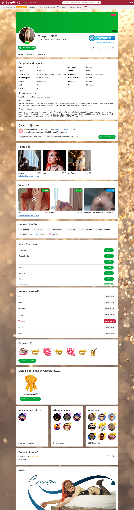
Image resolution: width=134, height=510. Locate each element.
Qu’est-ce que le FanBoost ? (106, 42)
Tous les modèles (8, 7)
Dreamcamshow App (77, 7)
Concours (63, 7)
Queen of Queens (61, 129)
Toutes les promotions (49, 7)
